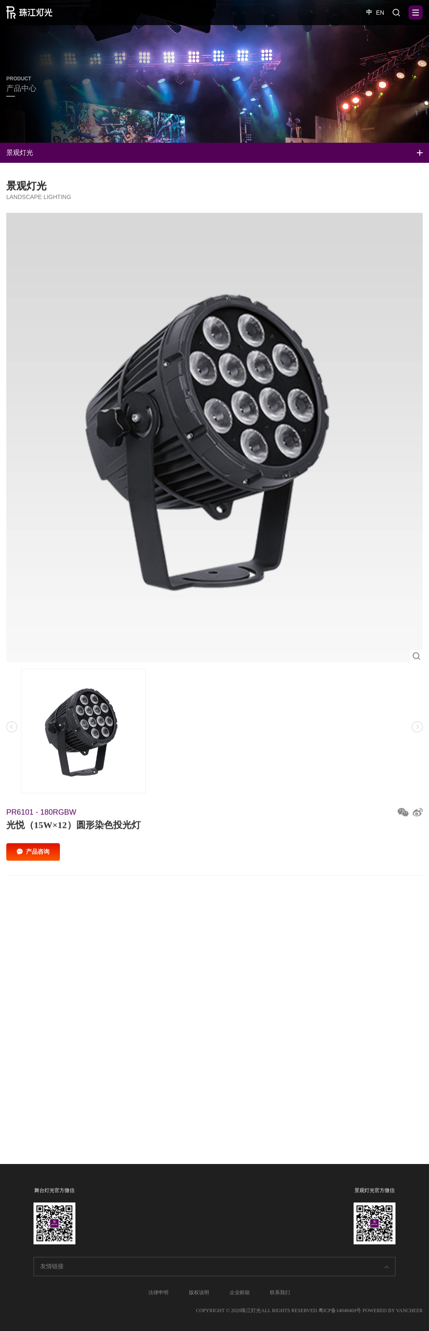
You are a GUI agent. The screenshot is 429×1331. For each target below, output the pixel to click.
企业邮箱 (240, 1292)
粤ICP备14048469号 (340, 1310)
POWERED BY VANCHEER (392, 1310)
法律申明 (158, 1292)
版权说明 (199, 1292)
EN (380, 12)
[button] (417, 731)
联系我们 (280, 1292)
